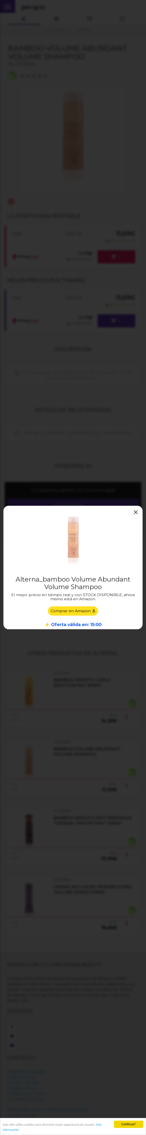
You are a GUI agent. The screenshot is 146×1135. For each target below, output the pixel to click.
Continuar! (129, 1124)
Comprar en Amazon (73, 611)
